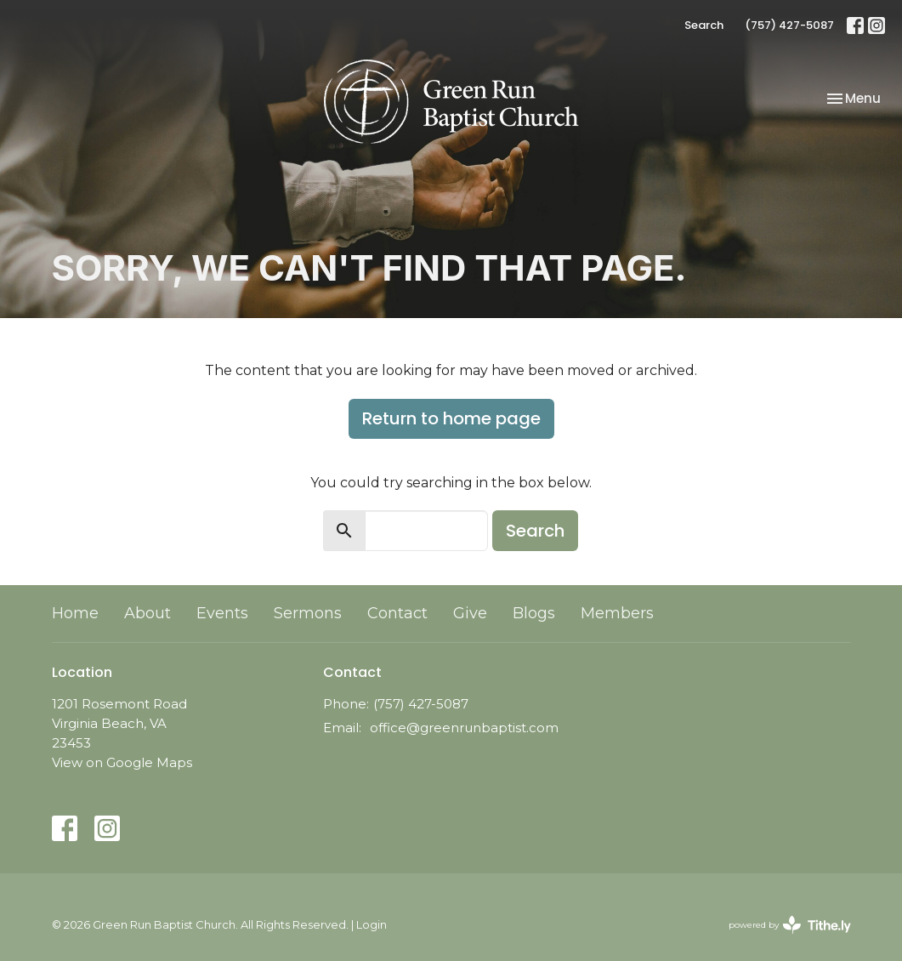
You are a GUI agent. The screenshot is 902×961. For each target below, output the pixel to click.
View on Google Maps (122, 762)
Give (470, 613)
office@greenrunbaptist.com (464, 727)
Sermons (308, 613)
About (147, 613)
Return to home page (451, 418)
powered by (790, 924)
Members (617, 613)
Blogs (534, 613)
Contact (397, 613)
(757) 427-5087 (789, 25)
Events (222, 613)
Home (75, 613)
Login (371, 924)
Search (703, 25)
